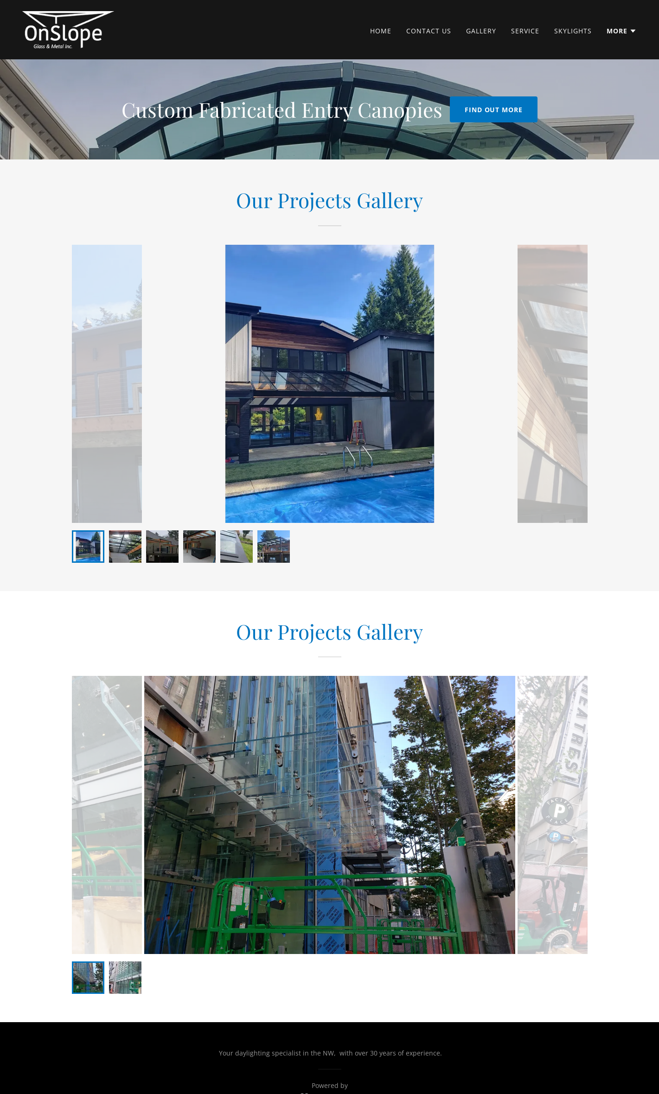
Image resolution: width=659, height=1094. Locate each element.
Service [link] (525, 30)
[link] (68, 29)
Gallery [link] (481, 30)
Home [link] (380, 30)
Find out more (494, 109)
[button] (622, 31)
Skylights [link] (573, 30)
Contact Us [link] (428, 30)
